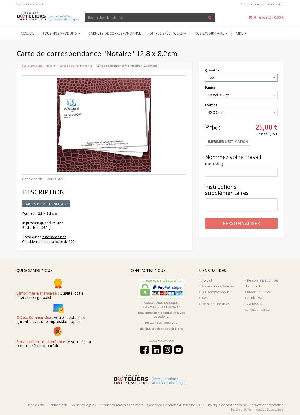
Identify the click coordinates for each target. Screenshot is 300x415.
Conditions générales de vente (121, 405)
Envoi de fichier (241, 409)
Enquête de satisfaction (267, 405)
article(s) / (266, 17)
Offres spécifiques (167, 33)
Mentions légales (83, 405)
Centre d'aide (58, 405)
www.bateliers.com (161, 341)
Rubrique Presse (259, 292)
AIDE (241, 33)
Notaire (51, 65)
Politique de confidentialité (227, 405)
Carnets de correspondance (115, 33)
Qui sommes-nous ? (216, 292)
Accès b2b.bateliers (270, 409)
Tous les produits (31, 65)
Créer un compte (252, 4)
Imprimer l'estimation (228, 141)
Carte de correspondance (76, 65)
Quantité (212, 70)
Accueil (27, 33)
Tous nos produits (61, 33)
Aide (204, 298)
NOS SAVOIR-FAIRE (211, 33)
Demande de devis (215, 304)
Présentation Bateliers (218, 286)
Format (211, 105)
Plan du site (36, 405)
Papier (210, 87)
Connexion (276, 4)
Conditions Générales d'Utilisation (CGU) (175, 405)
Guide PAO (255, 297)
